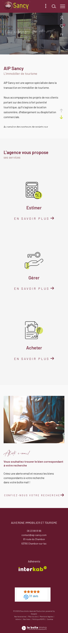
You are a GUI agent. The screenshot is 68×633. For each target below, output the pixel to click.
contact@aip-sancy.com (34, 535)
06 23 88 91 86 (34, 530)
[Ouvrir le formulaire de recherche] (54, 6)
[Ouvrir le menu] (62, 6)
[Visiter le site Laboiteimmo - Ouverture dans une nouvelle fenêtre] (34, 626)
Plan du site (33, 616)
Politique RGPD (38, 619)
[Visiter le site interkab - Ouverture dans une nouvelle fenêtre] (33, 568)
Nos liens (26, 619)
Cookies (50, 619)
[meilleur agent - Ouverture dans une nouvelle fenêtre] (33, 594)
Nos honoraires (20, 616)
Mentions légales (46, 616)
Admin (18, 619)
